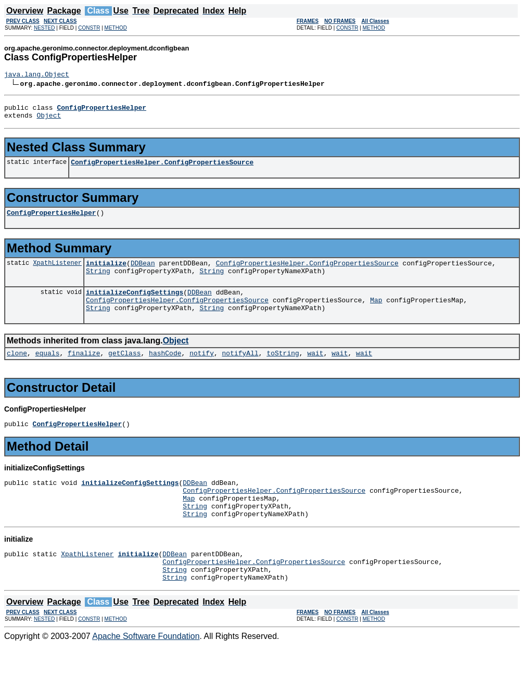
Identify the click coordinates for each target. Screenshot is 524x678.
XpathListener (57, 271)
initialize (106, 272)
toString (282, 370)
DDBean (143, 272)
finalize (84, 370)
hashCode (165, 370)
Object (48, 119)
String (98, 281)
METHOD (116, 28)
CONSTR (89, 28)
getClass (124, 370)
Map (376, 313)
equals (47, 370)
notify (201, 370)
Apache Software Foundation (145, 668)
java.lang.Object (36, 75)
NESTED (44, 28)
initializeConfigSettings (134, 304)
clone (17, 370)
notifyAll (240, 370)
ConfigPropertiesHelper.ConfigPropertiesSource (162, 168)
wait (315, 370)
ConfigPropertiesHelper (51, 220)
